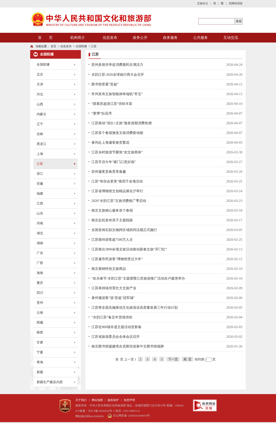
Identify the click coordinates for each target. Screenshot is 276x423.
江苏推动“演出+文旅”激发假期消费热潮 (121, 123)
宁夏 (40, 352)
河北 (40, 94)
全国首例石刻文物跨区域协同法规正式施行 (124, 230)
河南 (40, 223)
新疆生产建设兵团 (50, 382)
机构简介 (77, 38)
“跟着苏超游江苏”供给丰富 (111, 103)
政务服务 (170, 38)
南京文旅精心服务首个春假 (112, 210)
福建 (40, 193)
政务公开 (140, 38)
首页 (53, 46)
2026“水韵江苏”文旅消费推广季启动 (118, 201)
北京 (40, 74)
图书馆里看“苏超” (105, 84)
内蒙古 (41, 114)
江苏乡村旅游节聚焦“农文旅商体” (117, 152)
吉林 (40, 134)
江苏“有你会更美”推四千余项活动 (117, 181)
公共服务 (200, 38)
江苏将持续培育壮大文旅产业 (113, 288)
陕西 (40, 332)
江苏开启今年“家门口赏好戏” (113, 162)
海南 (40, 273)
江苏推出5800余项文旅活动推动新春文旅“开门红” (129, 249)
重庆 (40, 283)
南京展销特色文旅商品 (108, 268)
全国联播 (81, 46)
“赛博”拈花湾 (101, 113)
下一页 (173, 359)
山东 (40, 213)
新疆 (40, 372)
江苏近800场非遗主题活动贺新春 (116, 327)
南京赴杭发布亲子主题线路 (112, 220)
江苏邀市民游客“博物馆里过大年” (117, 259)
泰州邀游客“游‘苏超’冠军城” (113, 298)
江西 (40, 203)
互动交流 (230, 38)
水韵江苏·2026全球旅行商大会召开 (117, 74)
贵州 (40, 302)
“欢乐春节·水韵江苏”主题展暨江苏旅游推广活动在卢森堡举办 (138, 278)
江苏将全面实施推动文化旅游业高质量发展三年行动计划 (134, 307)
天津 (40, 84)
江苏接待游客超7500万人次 (112, 239)
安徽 (40, 183)
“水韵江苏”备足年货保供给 (111, 317)
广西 (40, 263)
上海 (40, 154)
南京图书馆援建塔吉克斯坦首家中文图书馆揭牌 (127, 346)
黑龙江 (41, 144)
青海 (40, 362)
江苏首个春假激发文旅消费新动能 (117, 133)
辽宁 (40, 124)
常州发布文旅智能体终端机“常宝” (117, 94)
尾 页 (187, 359)
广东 (40, 253)
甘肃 (40, 342)
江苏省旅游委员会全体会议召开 (115, 336)
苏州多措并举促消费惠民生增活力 (117, 64)
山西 (40, 104)
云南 (40, 312)
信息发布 (110, 38)
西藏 (40, 322)
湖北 (40, 233)
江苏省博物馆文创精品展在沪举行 (117, 191)
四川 (40, 292)
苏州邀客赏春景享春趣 (108, 171)
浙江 (40, 173)
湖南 (40, 243)
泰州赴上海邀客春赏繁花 (110, 142)
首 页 (45, 38)
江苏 (94, 46)
